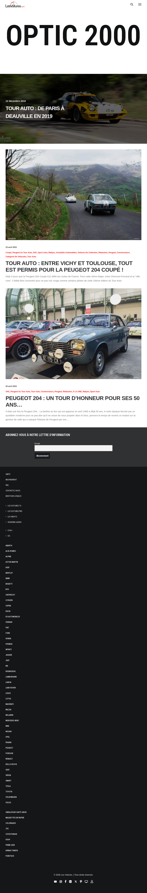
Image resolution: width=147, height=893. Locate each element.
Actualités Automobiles (66, 252)
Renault (9, 759)
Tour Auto (31, 257)
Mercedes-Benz (12, 720)
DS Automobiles (13, 617)
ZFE (7, 829)
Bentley (9, 573)
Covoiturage (11, 834)
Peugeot (112, 252)
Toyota (9, 792)
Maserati (10, 704)
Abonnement (11, 480)
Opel (8, 737)
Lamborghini (11, 677)
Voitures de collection (87, 252)
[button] (140, 4)
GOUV (8, 839)
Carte (8, 474)
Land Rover (11, 688)
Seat (8, 770)
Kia (7, 666)
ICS (9, 536)
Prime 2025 (10, 845)
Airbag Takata (12, 850)
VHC (35, 252)
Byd (7, 589)
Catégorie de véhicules (16, 257)
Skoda (8, 775)
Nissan (9, 731)
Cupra (8, 606)
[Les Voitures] (15, 4)
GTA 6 (10, 530)
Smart (8, 781)
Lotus (8, 699)
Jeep (7, 660)
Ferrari (9, 622)
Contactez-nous (13, 491)
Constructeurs (123, 252)
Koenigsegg (11, 671)
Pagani (8, 742)
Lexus (8, 693)
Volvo (8, 802)
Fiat (7, 628)
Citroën (9, 600)
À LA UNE (77, 392)
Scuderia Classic (14, 522)
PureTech (10, 856)
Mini (7, 726)
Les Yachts (12, 517)
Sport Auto (42, 252)
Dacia (8, 611)
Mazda (8, 710)
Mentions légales (13, 496)
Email (37, 443)
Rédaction (102, 252)
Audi (7, 567)
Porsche (9, 753)
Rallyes (51, 252)
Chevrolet (10, 595)
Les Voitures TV (14, 506)
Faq (7, 485)
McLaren (9, 715)
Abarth (9, 546)
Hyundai (9, 644)
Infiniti (9, 649)
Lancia (8, 682)
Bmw (8, 578)
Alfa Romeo (11, 551)
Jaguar (9, 655)
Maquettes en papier (15, 818)
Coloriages (11, 823)
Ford (8, 633)
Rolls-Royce (11, 764)
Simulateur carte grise (16, 812)
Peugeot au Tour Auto (22, 252)
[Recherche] (130, 4)
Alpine (8, 556)
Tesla (8, 786)
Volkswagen (11, 797)
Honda (8, 638)
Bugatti (9, 584)
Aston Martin (12, 562)
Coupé (8, 252)
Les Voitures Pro (15, 511)
